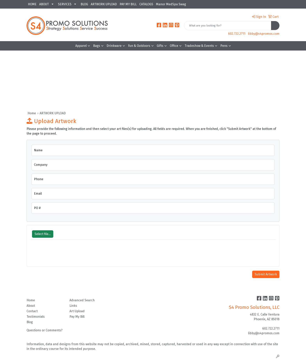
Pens (224, 46)
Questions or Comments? (44, 330)
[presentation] (60, 255)
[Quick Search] (227, 25)
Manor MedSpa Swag (171, 4)
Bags (96, 46)
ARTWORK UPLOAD (104, 4)
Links (73, 306)
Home (32, 113)
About (31, 306)
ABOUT (44, 4)
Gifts (160, 46)
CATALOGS (146, 4)
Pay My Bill (77, 316)
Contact (32, 311)
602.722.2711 (236, 33)
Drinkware (114, 46)
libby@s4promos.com (263, 33)
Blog (30, 322)
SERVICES (64, 4)
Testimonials (36, 316)
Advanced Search (82, 300)
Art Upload (77, 311)
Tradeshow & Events (199, 46)
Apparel (81, 46)
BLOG (84, 4)
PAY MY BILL (128, 4)
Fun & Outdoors (139, 46)
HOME (32, 4)
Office (174, 46)
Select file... (43, 234)
